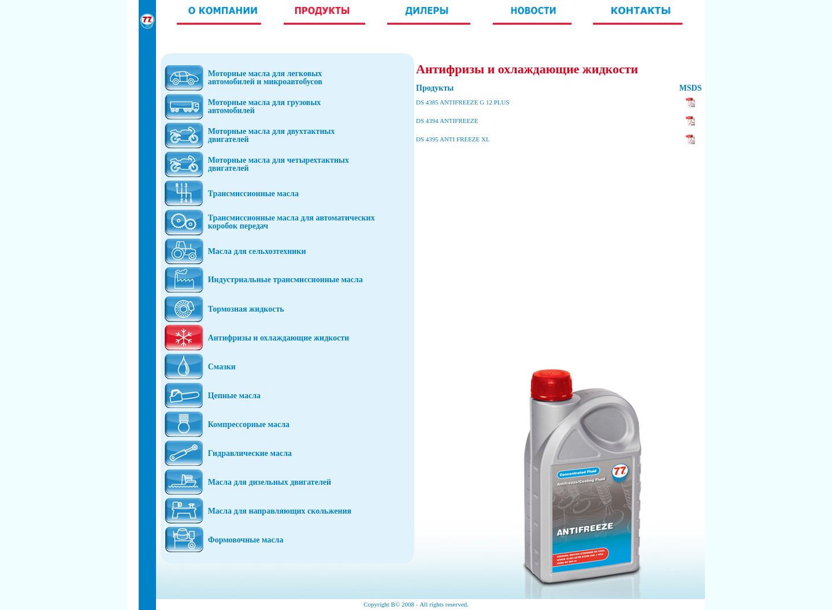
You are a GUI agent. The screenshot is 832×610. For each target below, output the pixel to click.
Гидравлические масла (250, 453)
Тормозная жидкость (246, 309)
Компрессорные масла (248, 424)
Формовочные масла (246, 540)
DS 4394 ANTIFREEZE (447, 120)
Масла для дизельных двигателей (269, 482)
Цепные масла (234, 395)
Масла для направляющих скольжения (279, 511)
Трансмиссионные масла (253, 193)
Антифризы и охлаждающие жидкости (279, 338)
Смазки (222, 366)
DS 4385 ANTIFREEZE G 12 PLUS (463, 102)
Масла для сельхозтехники (257, 251)
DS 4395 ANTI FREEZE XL (453, 139)
